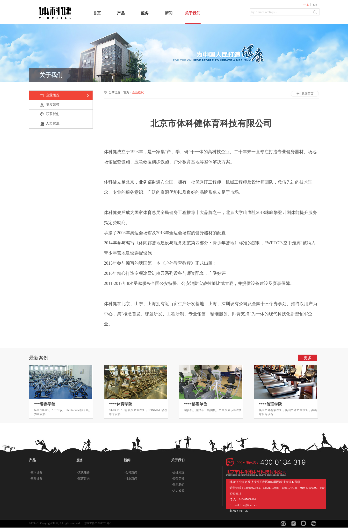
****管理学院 (270, 404)
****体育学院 (120, 404)
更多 (308, 358)
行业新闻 (131, 478)
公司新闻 (131, 472)
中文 (306, 4)
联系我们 (52, 114)
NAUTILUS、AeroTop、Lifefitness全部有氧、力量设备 (63, 412)
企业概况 (52, 95)
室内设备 (36, 472)
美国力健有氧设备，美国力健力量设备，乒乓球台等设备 (288, 412)
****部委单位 (195, 404)
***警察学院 (44, 404)
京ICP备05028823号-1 (98, 523)
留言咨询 (84, 478)
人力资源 (52, 123)
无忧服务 (84, 472)
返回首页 (307, 93)
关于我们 (192, 13)
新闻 (169, 13)
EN (315, 4)
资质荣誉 (52, 104)
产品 (121, 13)
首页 (97, 13)
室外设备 (36, 478)
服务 (145, 13)
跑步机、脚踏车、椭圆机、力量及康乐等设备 (213, 410)
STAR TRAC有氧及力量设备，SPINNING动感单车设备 (138, 412)
